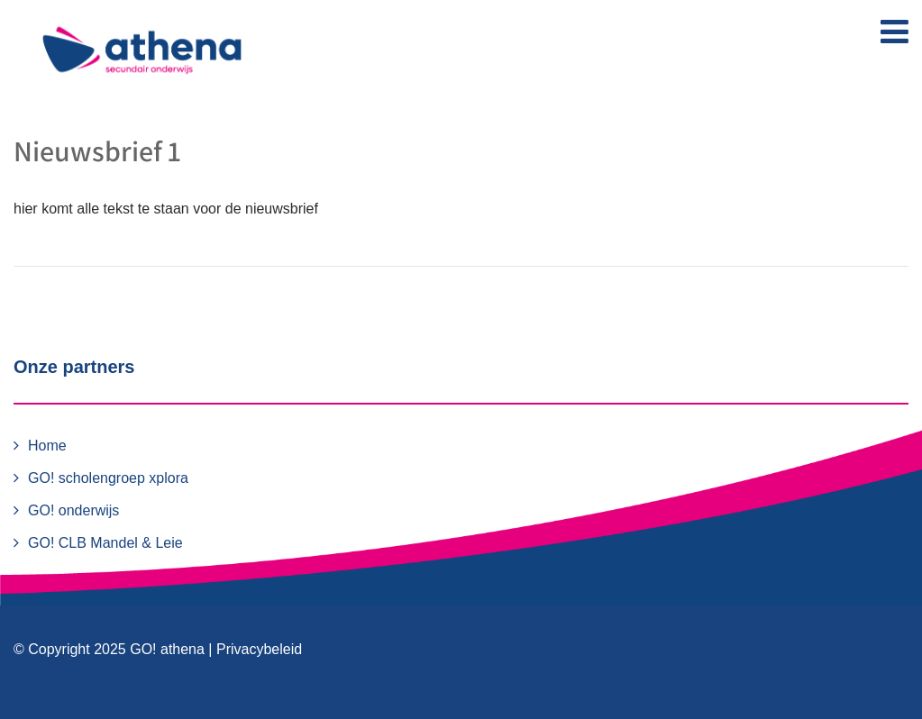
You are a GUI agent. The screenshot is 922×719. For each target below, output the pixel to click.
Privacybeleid (259, 649)
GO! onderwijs (73, 510)
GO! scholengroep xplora (108, 478)
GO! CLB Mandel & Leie (105, 543)
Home (47, 445)
